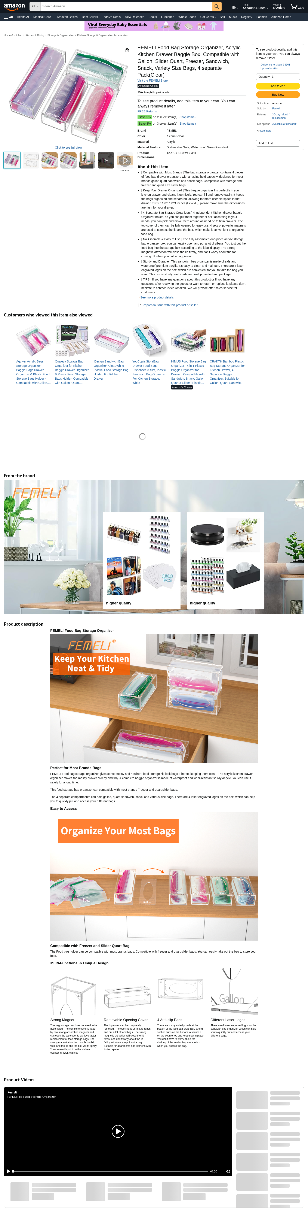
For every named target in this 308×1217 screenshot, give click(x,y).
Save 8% (145, 123)
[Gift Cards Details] (215, 17)
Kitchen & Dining (34, 35)
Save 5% (145, 117)
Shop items (186, 117)
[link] (34, 372)
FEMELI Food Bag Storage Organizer (31, 1096)
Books (152, 17)
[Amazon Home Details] (293, 17)
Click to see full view (68, 147)
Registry (246, 17)
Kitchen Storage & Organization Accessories (102, 35)
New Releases (134, 17)
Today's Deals (111, 17)
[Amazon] (15, 6)
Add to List (266, 143)
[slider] (110, 1171)
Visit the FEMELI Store (153, 80)
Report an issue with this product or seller (168, 305)
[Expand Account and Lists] (267, 8)
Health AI (23, 17)
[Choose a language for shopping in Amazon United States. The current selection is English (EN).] (231, 6)
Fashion (261, 17)
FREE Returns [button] (149, 111)
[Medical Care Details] (53, 17)
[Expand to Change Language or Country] (237, 8)
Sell (222, 17)
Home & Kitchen (13, 35)
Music (233, 17)
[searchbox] (126, 6)
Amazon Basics (67, 17)
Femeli (276, 108)
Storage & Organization (60, 35)
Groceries (167, 17)
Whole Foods (187, 17)
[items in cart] (297, 6)
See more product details (157, 297)
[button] (8, 17)
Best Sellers (90, 17)
